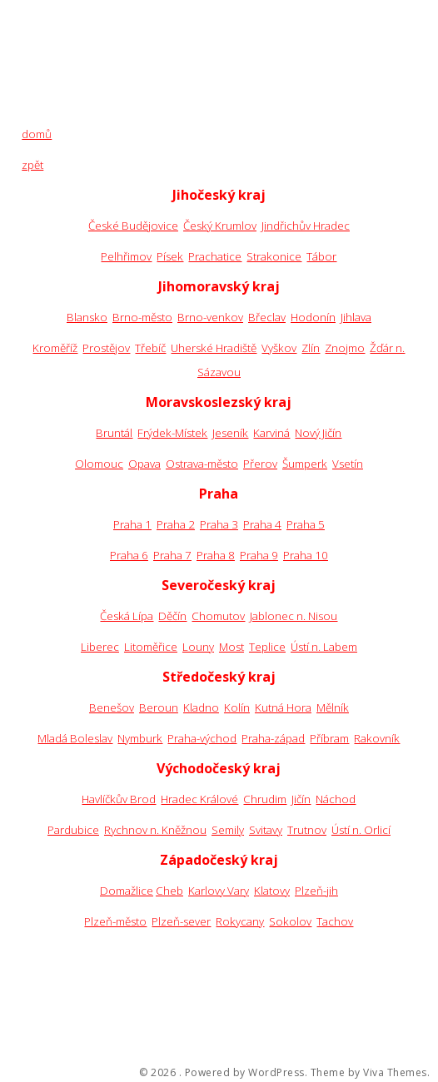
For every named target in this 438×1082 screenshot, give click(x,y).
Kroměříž (54, 347)
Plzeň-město (115, 921)
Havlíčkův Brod (119, 799)
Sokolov (290, 921)
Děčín (172, 615)
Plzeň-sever (181, 921)
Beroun (158, 707)
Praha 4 (262, 524)
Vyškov (278, 347)
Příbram (329, 738)
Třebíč (150, 347)
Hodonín (313, 317)
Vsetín (347, 463)
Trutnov (306, 829)
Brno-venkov (210, 317)
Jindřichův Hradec (305, 225)
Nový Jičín (318, 432)
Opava (144, 463)
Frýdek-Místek (172, 432)
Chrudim (264, 799)
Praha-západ (273, 738)
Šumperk (304, 463)
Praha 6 (129, 555)
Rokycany (240, 921)
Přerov (260, 463)
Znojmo (345, 347)
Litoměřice (150, 646)
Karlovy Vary (218, 890)
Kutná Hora (283, 707)
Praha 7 (172, 555)
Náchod (336, 799)
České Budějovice (133, 225)
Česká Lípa (126, 615)
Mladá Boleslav (74, 738)
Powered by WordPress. (246, 1073)
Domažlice (126, 890)
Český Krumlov (219, 225)
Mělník (332, 707)
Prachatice (214, 256)
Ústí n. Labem (324, 646)
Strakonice (273, 256)
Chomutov (218, 615)
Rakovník (377, 738)
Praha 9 (259, 555)
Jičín (301, 799)
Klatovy (272, 890)
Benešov (111, 707)
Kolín (237, 707)
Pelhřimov (126, 256)
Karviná (271, 432)
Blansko (87, 317)
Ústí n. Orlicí (361, 829)
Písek (170, 256)
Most (231, 646)
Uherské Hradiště (213, 347)
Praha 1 (132, 524)
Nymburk (139, 738)
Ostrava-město (202, 463)
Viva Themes (395, 1073)
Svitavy (265, 829)
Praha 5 (305, 524)
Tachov (334, 921)
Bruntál (114, 432)
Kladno (201, 707)
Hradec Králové (199, 799)
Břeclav (267, 317)
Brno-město (142, 317)
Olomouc (99, 463)
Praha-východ (201, 738)
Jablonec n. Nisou (293, 615)
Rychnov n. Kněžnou (155, 829)
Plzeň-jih (316, 890)
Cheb (169, 890)
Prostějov (106, 347)
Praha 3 (219, 524)
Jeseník (230, 432)
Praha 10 (305, 555)
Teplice (267, 646)
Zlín (310, 347)
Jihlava (356, 317)
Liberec (100, 646)
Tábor (321, 256)
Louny (198, 646)
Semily (228, 829)
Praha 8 (216, 555)
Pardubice (73, 829)
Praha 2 (176, 524)
